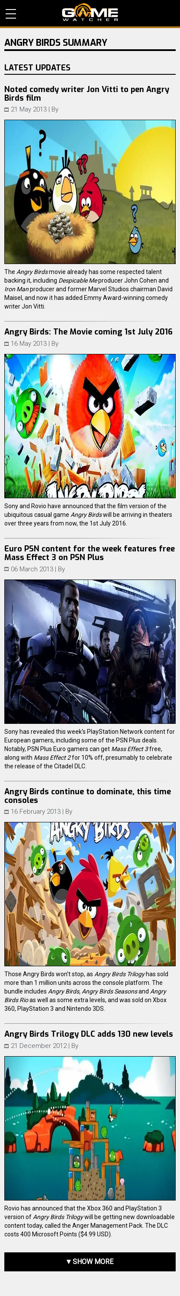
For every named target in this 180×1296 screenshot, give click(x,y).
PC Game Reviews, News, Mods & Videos (90, 12)
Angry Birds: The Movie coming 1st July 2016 (88, 332)
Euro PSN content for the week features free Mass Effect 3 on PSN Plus (89, 553)
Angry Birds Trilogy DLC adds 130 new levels (88, 1034)
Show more (93, 1262)
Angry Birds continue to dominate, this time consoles (87, 796)
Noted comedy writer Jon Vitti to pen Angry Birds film (86, 93)
